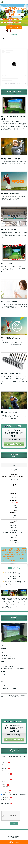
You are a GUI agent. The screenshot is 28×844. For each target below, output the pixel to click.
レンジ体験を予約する (14, 444)
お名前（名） (4, 768)
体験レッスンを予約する (14, 739)
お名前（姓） (4, 762)
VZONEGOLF (13, 420)
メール (3, 799)
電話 (9, 799)
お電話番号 (3, 784)
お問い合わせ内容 (5, 803)
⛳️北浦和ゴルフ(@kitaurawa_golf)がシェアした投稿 (14, 83)
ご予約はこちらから (14, 842)
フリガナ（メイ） (5, 779)
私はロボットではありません (9, 817)
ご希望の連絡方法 (5, 797)
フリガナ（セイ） (5, 773)
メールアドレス (4, 790)
